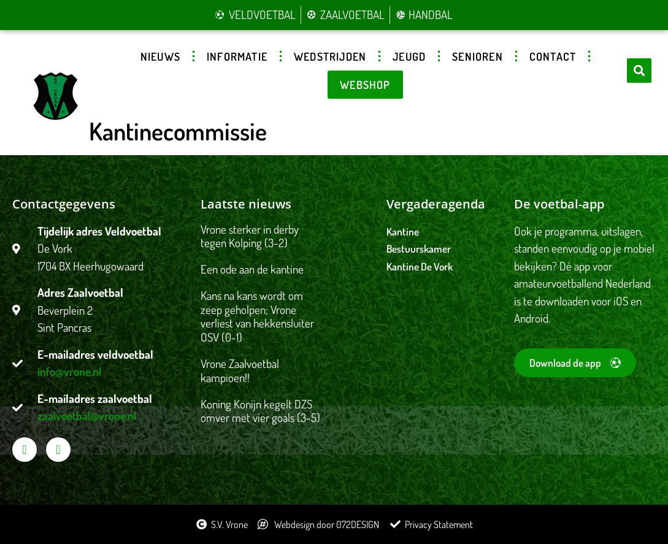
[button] (639, 70)
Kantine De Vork (419, 266)
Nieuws (160, 56)
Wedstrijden (330, 56)
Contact (552, 56)
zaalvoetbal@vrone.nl (86, 415)
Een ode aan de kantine (252, 269)
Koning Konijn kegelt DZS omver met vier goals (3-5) (260, 411)
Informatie (237, 56)
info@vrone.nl (69, 371)
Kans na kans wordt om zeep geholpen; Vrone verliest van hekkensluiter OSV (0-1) (257, 316)
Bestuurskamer (418, 248)
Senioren (477, 56)
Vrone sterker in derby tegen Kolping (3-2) (250, 236)
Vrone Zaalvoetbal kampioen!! (240, 370)
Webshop (365, 84)
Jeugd (409, 56)
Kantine (402, 231)
